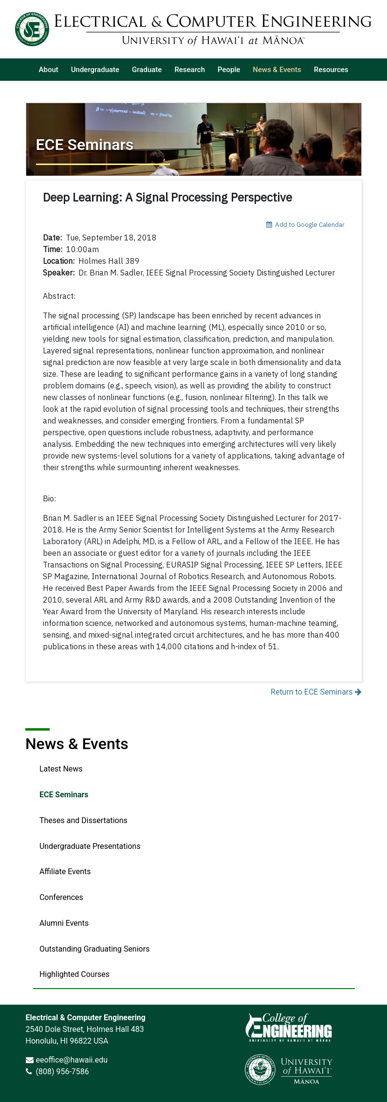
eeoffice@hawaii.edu (72, 1060)
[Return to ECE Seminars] (193, 139)
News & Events (77, 744)
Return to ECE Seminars (316, 692)
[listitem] (48, 69)
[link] (288, 1027)
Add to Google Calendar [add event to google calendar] (305, 224)
